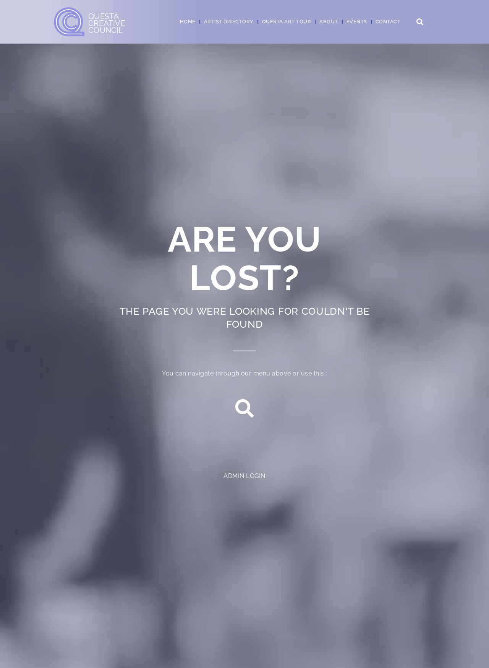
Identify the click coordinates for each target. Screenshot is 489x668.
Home (188, 21)
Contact (388, 21)
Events (357, 21)
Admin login (244, 475)
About (328, 21)
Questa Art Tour (286, 21)
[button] (419, 22)
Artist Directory (229, 21)
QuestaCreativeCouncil (106, 23)
